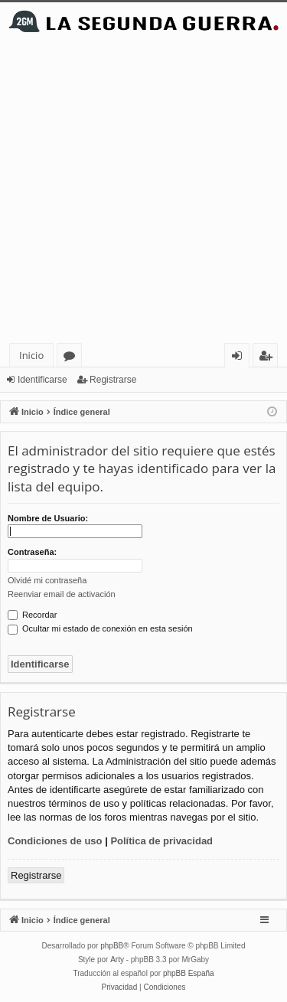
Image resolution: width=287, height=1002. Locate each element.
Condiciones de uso (55, 841)
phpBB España (188, 973)
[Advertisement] (143, 191)
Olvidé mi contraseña (47, 580)
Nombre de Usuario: (48, 518)
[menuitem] (120, 987)
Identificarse (42, 379)
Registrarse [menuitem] (268, 357)
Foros (72, 357)
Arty (117, 959)
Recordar (32, 614)
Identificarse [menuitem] (241, 357)
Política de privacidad (161, 841)
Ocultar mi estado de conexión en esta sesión (100, 628)
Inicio (31, 355)
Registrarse (113, 379)
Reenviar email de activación (62, 594)
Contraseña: (32, 551)
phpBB (111, 946)
